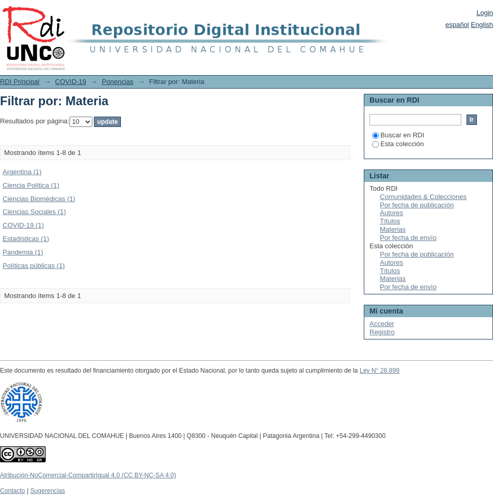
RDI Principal (19, 82)
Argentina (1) (22, 172)
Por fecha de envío (408, 238)
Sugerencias (47, 490)
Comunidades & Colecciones (423, 197)
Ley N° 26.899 (380, 370)
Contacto (12, 490)
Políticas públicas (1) (34, 266)
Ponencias (117, 82)
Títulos (390, 221)
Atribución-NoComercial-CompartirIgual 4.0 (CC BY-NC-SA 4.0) (88, 475)
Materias (393, 229)
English (482, 25)
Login (484, 13)
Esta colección (398, 144)
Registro (381, 332)
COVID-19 (70, 82)
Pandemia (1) (23, 252)
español (457, 25)
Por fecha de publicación (417, 205)
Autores (391, 213)
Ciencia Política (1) (31, 185)
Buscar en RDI (398, 135)
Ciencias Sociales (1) (34, 212)
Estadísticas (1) (26, 239)
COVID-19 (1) (23, 225)
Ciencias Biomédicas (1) (39, 199)
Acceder (381, 324)
